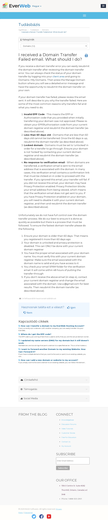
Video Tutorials (67, 429)
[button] (103, 6)
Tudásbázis (34, 30)
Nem (28, 312)
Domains (45, 30)
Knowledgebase (68, 420)
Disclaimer (28, 513)
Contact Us (66, 442)
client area (58, 76)
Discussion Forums (69, 424)
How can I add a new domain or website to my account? (48, 360)
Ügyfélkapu (22, 30)
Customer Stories (68, 433)
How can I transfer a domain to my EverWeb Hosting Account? (51, 326)
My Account (66, 446)
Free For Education (69, 437)
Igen (71, 307)
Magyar (36, 6)
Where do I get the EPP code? (34, 334)
